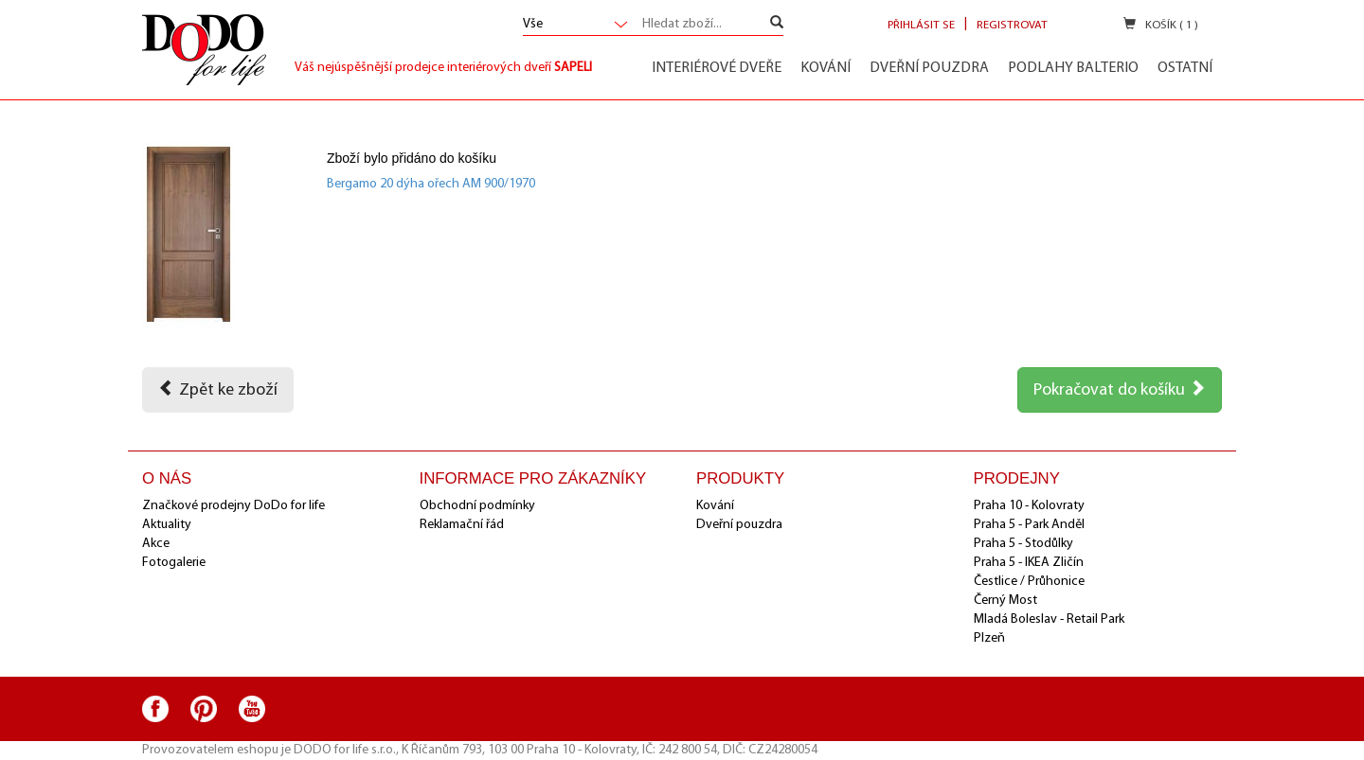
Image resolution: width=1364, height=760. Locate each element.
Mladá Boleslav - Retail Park (1049, 619)
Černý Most (1005, 600)
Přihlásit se (921, 25)
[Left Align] (776, 24)
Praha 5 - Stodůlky (1023, 544)
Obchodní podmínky (477, 506)
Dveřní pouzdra (929, 68)
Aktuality (166, 525)
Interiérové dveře (716, 68)
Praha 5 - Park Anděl (1029, 525)
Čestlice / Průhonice (1029, 581)
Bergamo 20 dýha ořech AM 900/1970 (431, 184)
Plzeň (989, 638)
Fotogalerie (174, 563)
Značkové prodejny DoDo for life (233, 506)
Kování (825, 68)
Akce (156, 544)
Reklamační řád (462, 525)
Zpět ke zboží (218, 389)
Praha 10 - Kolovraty (1029, 506)
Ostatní (1185, 68)
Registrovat (1012, 25)
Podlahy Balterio (1073, 68)
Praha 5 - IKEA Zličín (1029, 563)
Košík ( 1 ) (1160, 24)
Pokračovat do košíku (1119, 389)
